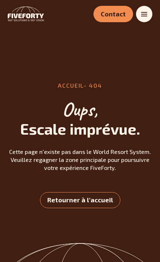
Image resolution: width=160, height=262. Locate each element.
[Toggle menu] (144, 14)
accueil (71, 85)
